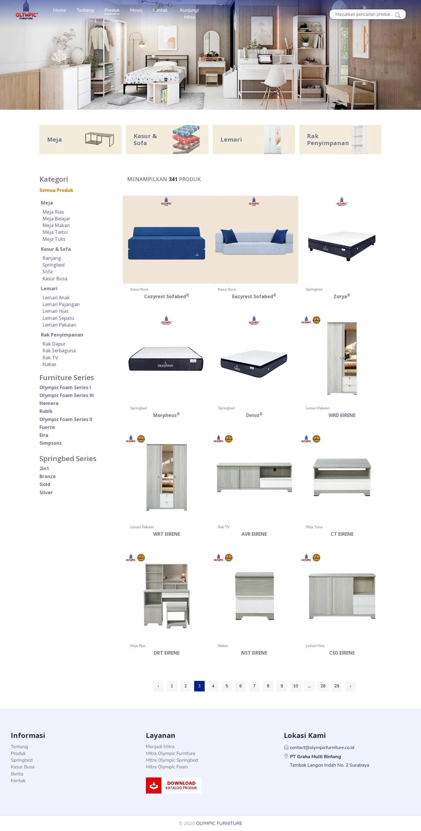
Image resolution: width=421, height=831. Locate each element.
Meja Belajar (56, 218)
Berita (17, 774)
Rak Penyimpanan (62, 335)
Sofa (47, 271)
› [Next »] (350, 686)
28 (323, 686)
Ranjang (51, 258)
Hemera (48, 403)
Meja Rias (53, 212)
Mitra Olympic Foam (167, 767)
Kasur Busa (54, 278)
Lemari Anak (56, 297)
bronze (47, 476)
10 (295, 686)
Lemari (49, 288)
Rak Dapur (53, 344)
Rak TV (50, 357)
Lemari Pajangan (61, 304)
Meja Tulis (53, 239)
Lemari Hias (55, 311)
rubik (46, 411)
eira (43, 435)
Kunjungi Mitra (189, 13)
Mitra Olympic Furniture (170, 753)
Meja (47, 203)
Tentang (85, 10)
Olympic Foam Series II (65, 419)
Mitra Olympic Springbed (172, 760)
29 (336, 686)
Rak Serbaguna (59, 350)
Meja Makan (56, 225)
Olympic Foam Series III (66, 395)
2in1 (44, 468)
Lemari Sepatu (58, 318)
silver (46, 492)
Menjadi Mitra (160, 747)
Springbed (53, 265)
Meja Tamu (55, 232)
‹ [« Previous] (158, 686)
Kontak (160, 10)
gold (44, 484)
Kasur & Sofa (56, 249)
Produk (112, 10)
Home (59, 10)
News (136, 10)
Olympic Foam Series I (65, 387)
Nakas (49, 364)
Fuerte (47, 427)
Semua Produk (56, 190)
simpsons (50, 443)
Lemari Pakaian (59, 325)
